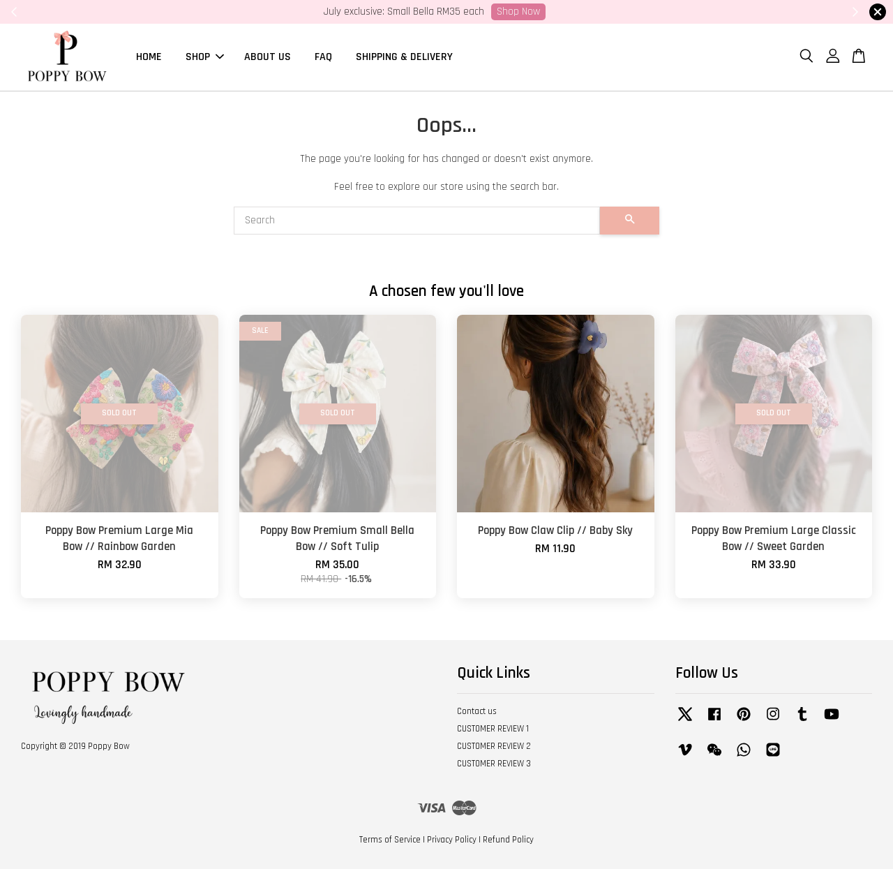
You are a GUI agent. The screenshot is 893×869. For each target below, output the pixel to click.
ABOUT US (267, 57)
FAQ (323, 57)
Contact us (477, 712)
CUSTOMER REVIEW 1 (493, 729)
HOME (149, 57)
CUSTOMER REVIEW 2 (494, 746)
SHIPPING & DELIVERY (404, 57)
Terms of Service (390, 839)
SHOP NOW (652, 11)
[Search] (417, 221)
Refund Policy (508, 839)
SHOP (205, 57)
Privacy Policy (451, 839)
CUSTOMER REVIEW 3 (494, 763)
